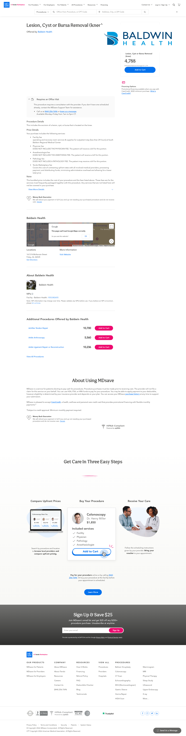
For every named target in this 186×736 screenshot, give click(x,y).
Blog (78, 689)
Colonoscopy (120, 671)
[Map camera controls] (111, 241)
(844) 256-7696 (51, 111)
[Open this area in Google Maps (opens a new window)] (31, 244)
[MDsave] (14, 5)
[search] (174, 5)
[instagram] (147, 713)
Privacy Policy (100, 637)
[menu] (81, 5)
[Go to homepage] (37, 654)
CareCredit (56, 402)
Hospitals (102, 676)
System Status (86, 725)
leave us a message (68, 111)
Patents (74, 725)
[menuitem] (34, 5)
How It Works (82, 667)
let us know (36, 303)
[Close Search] (177, 12)
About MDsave (60, 667)
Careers (57, 680)
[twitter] (152, 713)
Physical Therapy (150, 676)
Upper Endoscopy (150, 689)
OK (86, 236)
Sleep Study (148, 680)
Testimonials (81, 694)
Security (64, 725)
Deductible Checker (84, 685)
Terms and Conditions (49, 725)
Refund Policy (82, 676)
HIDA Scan (119, 698)
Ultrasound (147, 685)
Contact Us (58, 685)
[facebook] (142, 713)
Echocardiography (122, 680)
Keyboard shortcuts (78, 245)
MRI (144, 671)
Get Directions (32, 260)
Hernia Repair (121, 694)
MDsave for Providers (35, 671)
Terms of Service (113, 637)
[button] (71, 99)
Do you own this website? (60, 236)
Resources (58, 676)
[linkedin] (157, 713)
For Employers (49, 5)
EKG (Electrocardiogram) (125, 685)
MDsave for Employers (36, 676)
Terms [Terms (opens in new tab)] (101, 245)
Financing (104, 5)
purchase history (132, 394)
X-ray (145, 694)
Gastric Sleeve (121, 689)
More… (146, 698)
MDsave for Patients (35, 667)
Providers (102, 671)
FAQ (78, 680)
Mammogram (148, 667)
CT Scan (118, 676)
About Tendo (59, 671)
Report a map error (109, 245)
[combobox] (74, 12)
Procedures (103, 667)
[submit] (145, 11)
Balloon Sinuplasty (123, 667)
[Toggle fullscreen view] (111, 226)
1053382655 (53, 297)
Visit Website (65, 254)
